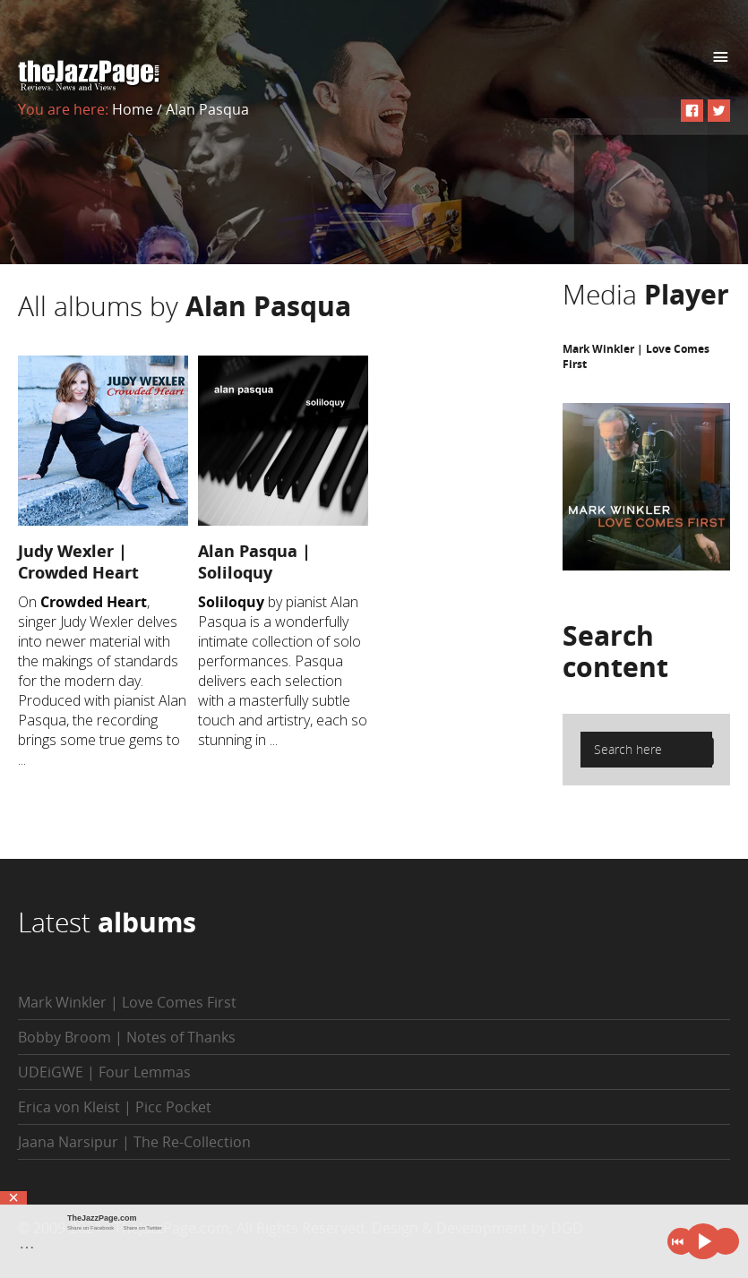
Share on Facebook (90, 1228)
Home (132, 109)
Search (615, 651)
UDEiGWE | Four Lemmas (104, 1072)
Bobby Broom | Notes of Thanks (127, 1037)
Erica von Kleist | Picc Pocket (114, 1107)
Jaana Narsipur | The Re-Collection (134, 1142)
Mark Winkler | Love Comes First (127, 1002)
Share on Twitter (142, 1228)
